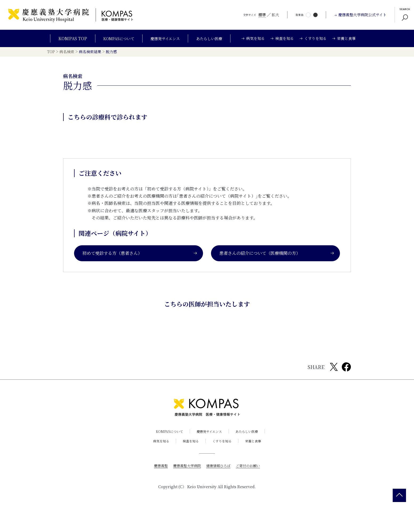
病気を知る (157, 442)
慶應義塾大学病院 (186, 467)
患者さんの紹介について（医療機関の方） (276, 254)
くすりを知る (223, 442)
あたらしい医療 (214, 38)
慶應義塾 (158, 467)
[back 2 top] (399, 495)
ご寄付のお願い (250, 467)
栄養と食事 (257, 442)
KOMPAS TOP (66, 38)
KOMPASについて (115, 38)
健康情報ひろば (219, 467)
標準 (262, 14)
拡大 (275, 14)
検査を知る (189, 442)
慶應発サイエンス (165, 38)
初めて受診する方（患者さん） (139, 254)
